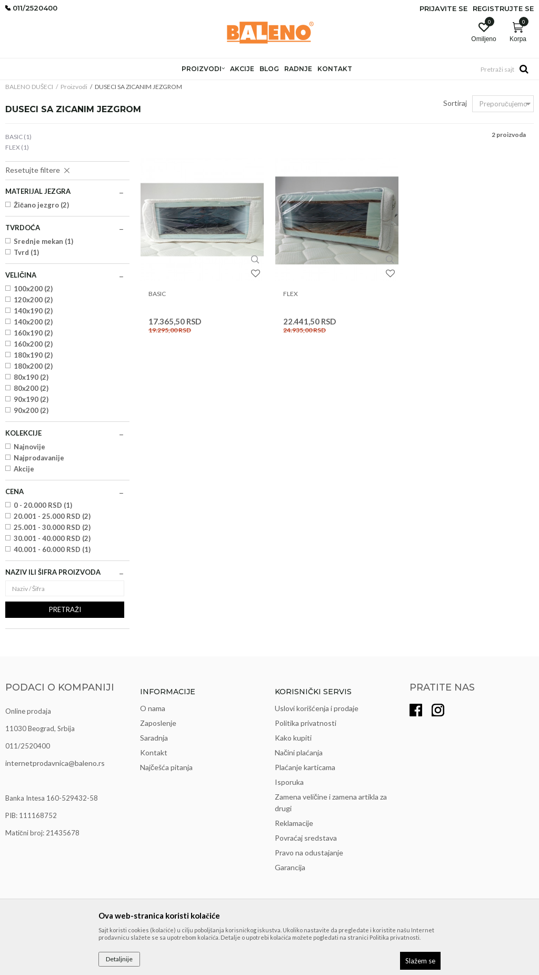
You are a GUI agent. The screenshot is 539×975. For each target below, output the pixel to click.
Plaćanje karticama (305, 767)
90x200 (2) (31, 410)
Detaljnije (119, 959)
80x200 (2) (31, 388)
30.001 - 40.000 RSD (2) (52, 538)
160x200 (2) (33, 344)
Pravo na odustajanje (309, 852)
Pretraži (65, 609)
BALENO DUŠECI (29, 87)
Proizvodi (74, 87)
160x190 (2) (33, 333)
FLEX (17, 147)
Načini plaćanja (299, 752)
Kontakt (153, 752)
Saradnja (154, 737)
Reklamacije (294, 823)
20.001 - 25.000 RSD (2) (52, 516)
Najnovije (29, 446)
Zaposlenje (158, 722)
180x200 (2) (33, 366)
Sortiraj (455, 103)
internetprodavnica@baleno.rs (55, 763)
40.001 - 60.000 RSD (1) (52, 549)
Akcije (24, 469)
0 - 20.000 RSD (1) (43, 505)
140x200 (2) (33, 322)
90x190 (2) (31, 399)
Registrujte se (503, 8)
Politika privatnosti (305, 722)
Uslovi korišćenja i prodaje (316, 708)
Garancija (290, 867)
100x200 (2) (33, 288)
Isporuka (289, 781)
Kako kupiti (293, 737)
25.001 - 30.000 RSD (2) (52, 527)
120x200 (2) (33, 300)
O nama (152, 708)
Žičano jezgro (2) (41, 205)
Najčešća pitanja (166, 767)
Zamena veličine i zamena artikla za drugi (331, 802)
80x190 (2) (31, 377)
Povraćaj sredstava (306, 837)
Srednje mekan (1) (43, 241)
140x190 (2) (33, 311)
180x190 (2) (33, 355)
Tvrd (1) (26, 252)
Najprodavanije (39, 458)
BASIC (18, 137)
